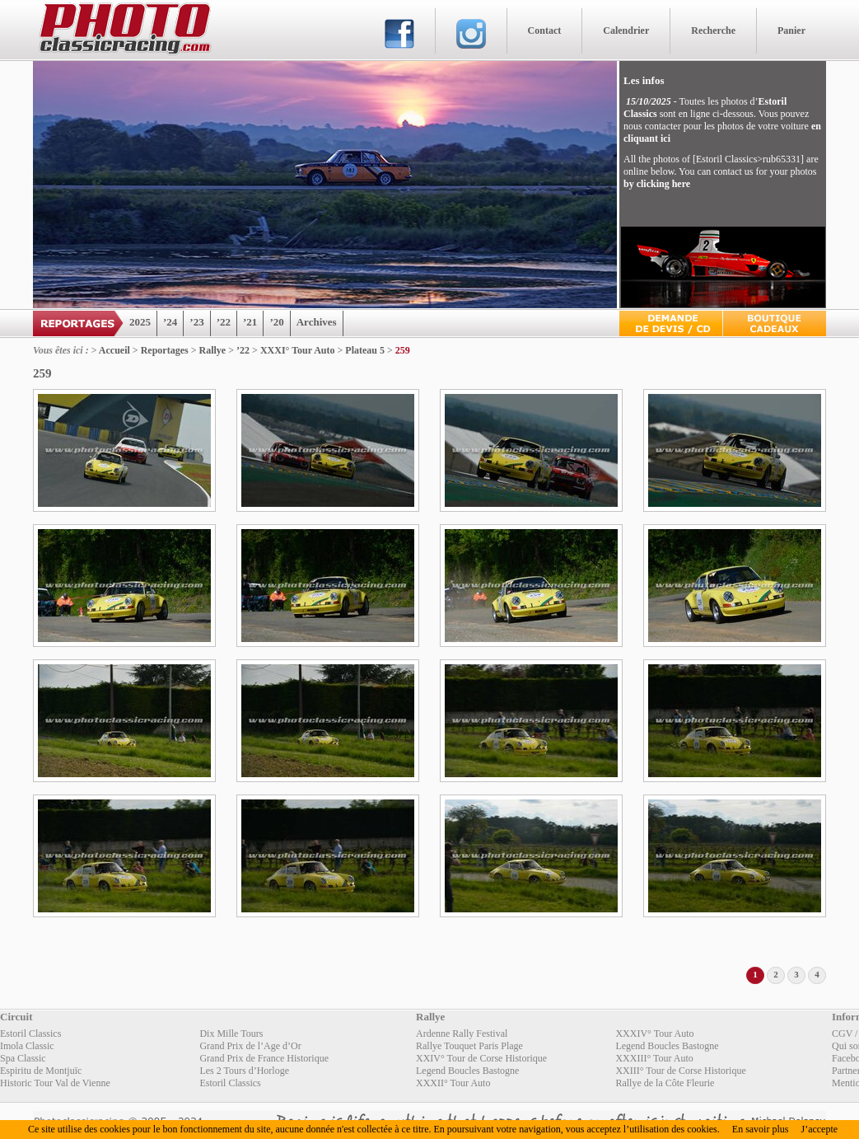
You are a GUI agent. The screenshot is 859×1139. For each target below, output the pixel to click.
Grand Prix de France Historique (264, 1058)
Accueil (114, 350)
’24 (170, 322)
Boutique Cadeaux (774, 323)
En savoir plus (760, 1129)
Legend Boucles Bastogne (666, 1046)
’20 (276, 322)
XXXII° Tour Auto (453, 1083)
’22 (224, 322)
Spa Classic (23, 1058)
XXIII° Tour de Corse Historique (680, 1070)
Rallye (212, 350)
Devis (670, 323)
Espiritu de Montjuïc (41, 1070)
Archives (316, 322)
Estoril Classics (30, 1033)
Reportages (165, 350)
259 (402, 350)
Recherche (713, 30)
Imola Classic (27, 1046)
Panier (791, 30)
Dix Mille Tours (231, 1033)
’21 (250, 322)
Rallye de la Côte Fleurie (664, 1083)
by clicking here (656, 184)
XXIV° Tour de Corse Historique (481, 1058)
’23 (196, 322)
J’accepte (819, 1129)
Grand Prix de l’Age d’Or (250, 1046)
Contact (545, 30)
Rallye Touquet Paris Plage (469, 1046)
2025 (140, 322)
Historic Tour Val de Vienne (55, 1083)
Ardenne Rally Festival (461, 1033)
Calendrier (626, 30)
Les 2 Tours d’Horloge (244, 1070)
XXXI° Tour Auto (297, 350)
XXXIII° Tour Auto (654, 1058)
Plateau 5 (365, 350)
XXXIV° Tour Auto (654, 1033)
